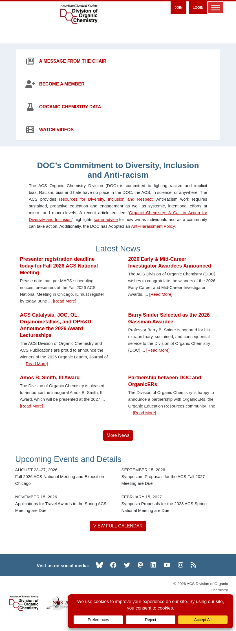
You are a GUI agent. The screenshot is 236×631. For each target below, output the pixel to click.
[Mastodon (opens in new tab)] (140, 565)
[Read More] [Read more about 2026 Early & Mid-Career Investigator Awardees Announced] (161, 294)
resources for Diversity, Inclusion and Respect (106, 199)
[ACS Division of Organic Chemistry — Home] (78, 14)
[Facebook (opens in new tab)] (113, 565)
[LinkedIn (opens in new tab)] (153, 565)
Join (178, 8)
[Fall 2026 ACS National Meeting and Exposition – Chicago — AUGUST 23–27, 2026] (65, 476)
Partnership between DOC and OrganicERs (164, 381)
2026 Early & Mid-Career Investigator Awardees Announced (169, 262)
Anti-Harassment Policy (153, 226)
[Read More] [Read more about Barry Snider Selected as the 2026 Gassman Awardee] (158, 350)
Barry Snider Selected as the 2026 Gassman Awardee (169, 318)
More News (118, 435)
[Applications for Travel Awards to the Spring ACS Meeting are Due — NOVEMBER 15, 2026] (65, 504)
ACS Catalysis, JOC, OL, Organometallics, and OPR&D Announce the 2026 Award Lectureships (55, 325)
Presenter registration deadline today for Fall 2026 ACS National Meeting (59, 265)
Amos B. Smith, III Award (50, 377)
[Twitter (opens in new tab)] (127, 565)
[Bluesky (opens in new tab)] (99, 565)
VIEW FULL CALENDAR (118, 525)
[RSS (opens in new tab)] (193, 565)
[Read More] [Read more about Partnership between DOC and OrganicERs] (144, 412)
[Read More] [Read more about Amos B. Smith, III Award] (31, 406)
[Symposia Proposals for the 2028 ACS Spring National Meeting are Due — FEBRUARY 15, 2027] (171, 504)
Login (198, 8)
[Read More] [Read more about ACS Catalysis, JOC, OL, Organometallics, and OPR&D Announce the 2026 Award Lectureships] (36, 363)
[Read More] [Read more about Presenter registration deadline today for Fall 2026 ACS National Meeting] (64, 301)
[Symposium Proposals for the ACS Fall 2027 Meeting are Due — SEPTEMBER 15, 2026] (171, 476)
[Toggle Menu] (215, 7)
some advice (106, 219)
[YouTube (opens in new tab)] (167, 565)
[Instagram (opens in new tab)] (181, 565)
